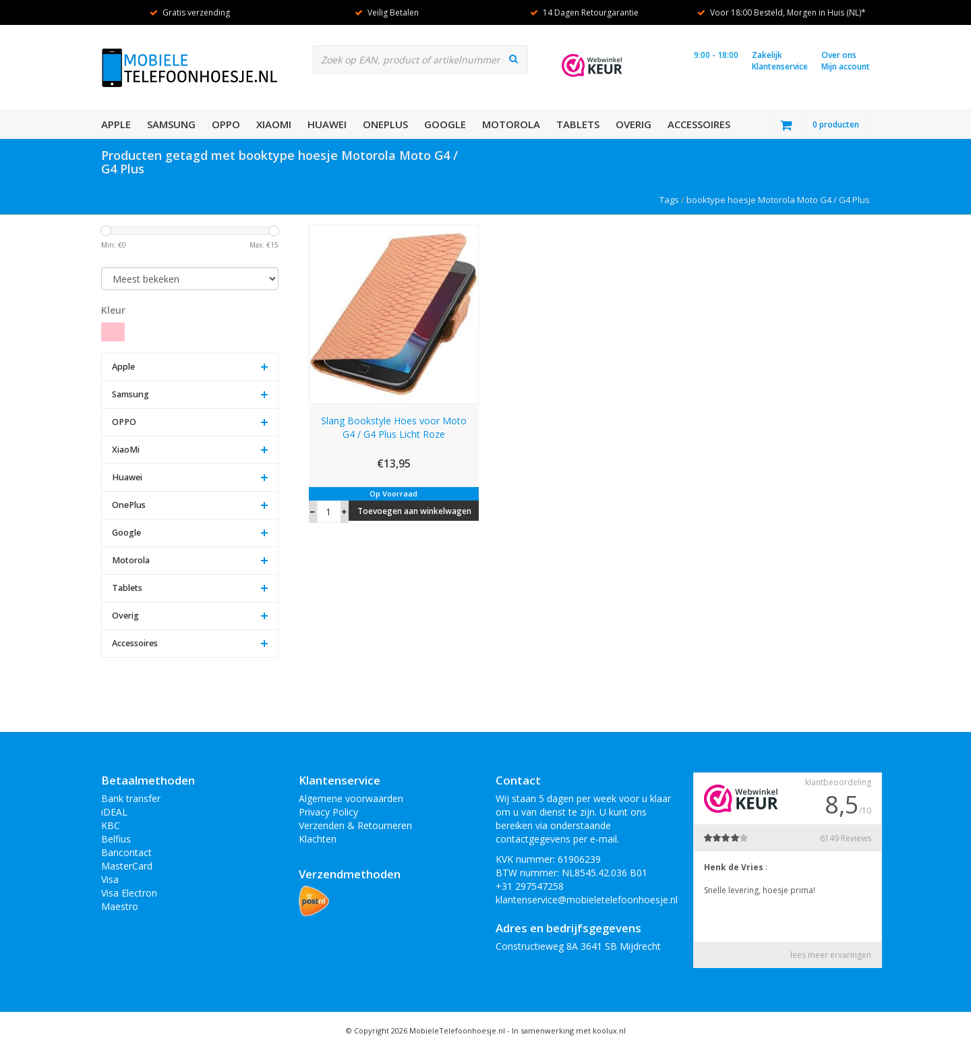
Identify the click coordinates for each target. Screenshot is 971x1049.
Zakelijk (767, 55)
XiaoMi (273, 124)
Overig (633, 124)
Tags (669, 200)
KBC (110, 825)
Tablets (577, 124)
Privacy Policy (328, 811)
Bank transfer (130, 798)
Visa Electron (129, 892)
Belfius (116, 838)
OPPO (226, 124)
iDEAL (114, 811)
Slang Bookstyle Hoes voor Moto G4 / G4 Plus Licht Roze (394, 427)
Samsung (171, 124)
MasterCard (126, 865)
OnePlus (385, 124)
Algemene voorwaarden (351, 798)
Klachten (317, 838)
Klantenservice (780, 66)
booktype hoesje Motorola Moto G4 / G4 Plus (778, 200)
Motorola (511, 124)
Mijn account (845, 66)
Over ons (838, 55)
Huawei (327, 124)
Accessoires (699, 124)
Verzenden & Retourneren (355, 825)
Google (445, 124)
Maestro (119, 906)
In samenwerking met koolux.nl (569, 1030)
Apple (116, 124)
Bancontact (126, 852)
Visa (110, 879)
